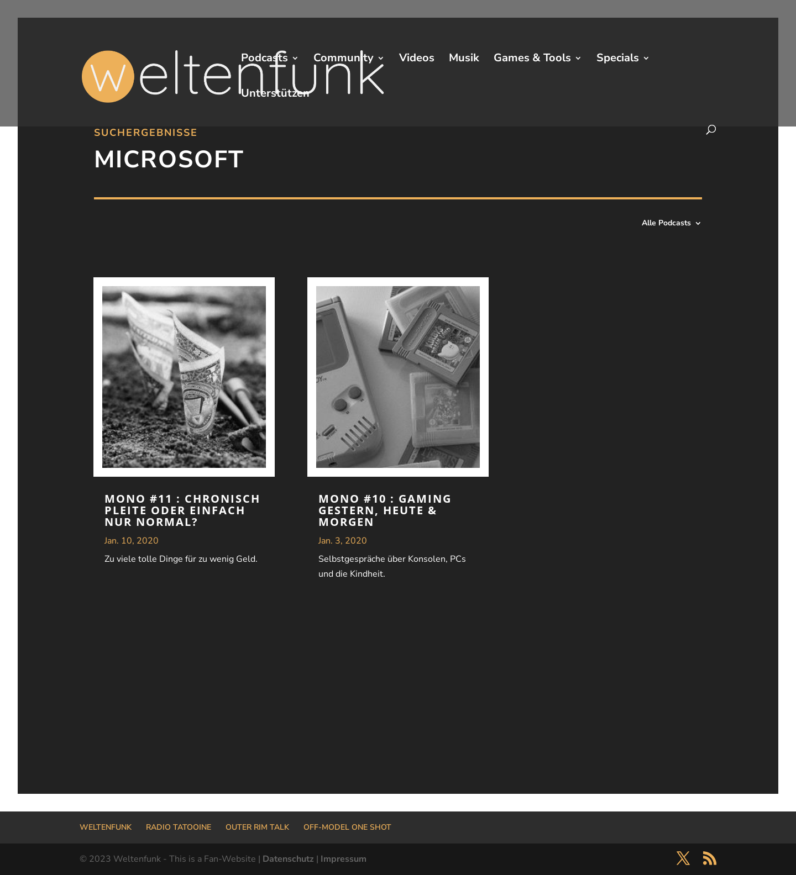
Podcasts (264, 59)
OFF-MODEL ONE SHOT (347, 827)
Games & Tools (532, 59)
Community (343, 59)
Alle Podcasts (666, 223)
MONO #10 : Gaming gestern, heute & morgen (385, 510)
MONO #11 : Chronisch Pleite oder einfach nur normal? (182, 510)
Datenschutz (288, 859)
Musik (464, 59)
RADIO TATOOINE (178, 827)
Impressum (343, 859)
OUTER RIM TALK (257, 827)
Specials (617, 59)
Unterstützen (275, 95)
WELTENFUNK (106, 827)
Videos (416, 59)
